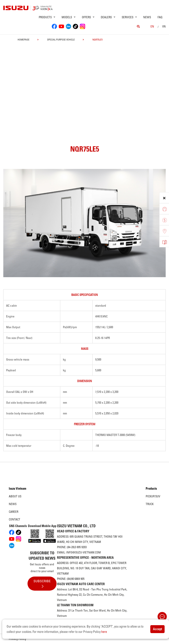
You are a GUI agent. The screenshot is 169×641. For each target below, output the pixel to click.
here (104, 632)
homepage (23, 39)
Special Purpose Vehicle (61, 39)
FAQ (160, 17)
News (147, 17)
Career (13, 511)
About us (15, 496)
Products (151, 489)
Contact (14, 519)
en (152, 26)
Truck (150, 504)
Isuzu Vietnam (17, 489)
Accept (157, 629)
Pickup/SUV (153, 496)
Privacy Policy (17, 639)
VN (164, 26)
